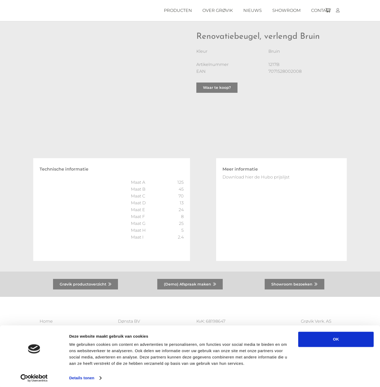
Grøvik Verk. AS (316, 321)
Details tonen (81, 376)
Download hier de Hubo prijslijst (255, 177)
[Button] (337, 10)
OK (336, 338)
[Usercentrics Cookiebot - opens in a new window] (34, 377)
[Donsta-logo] (119, 10)
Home (46, 321)
